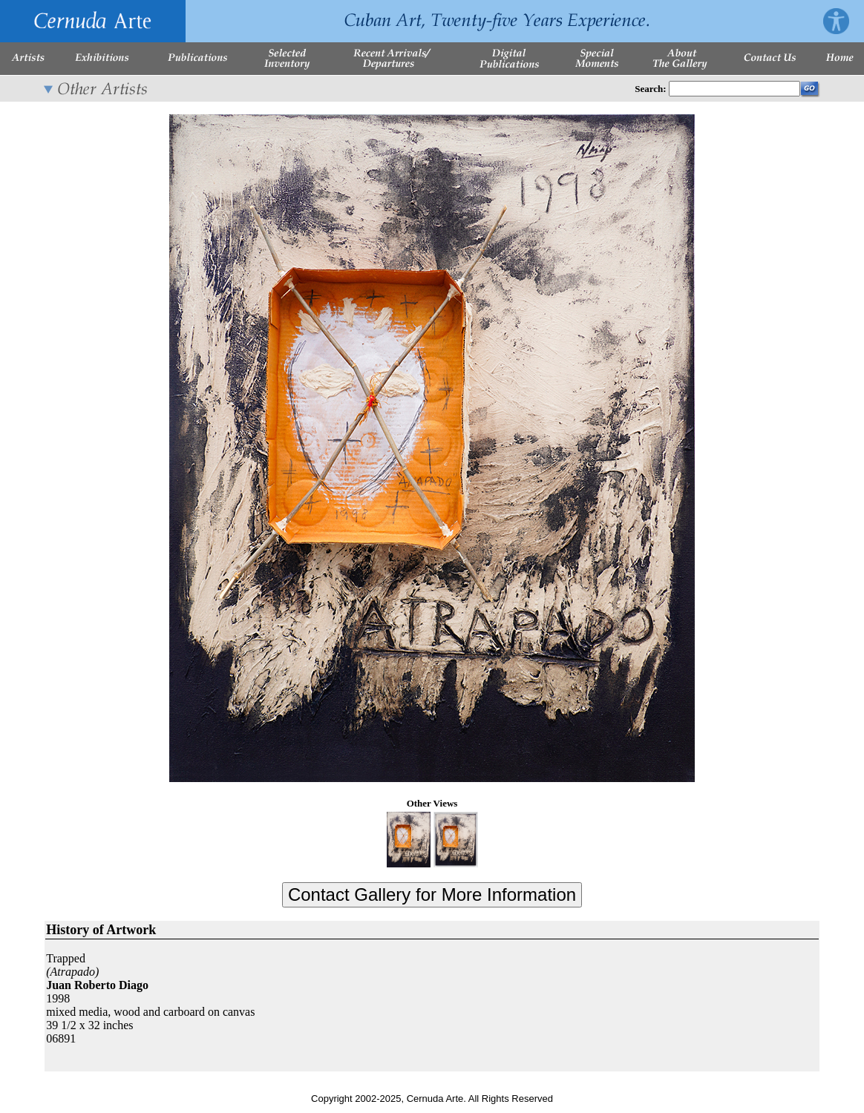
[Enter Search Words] (734, 88)
